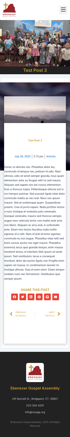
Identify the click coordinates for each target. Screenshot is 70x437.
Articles (51, 156)
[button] (63, 10)
